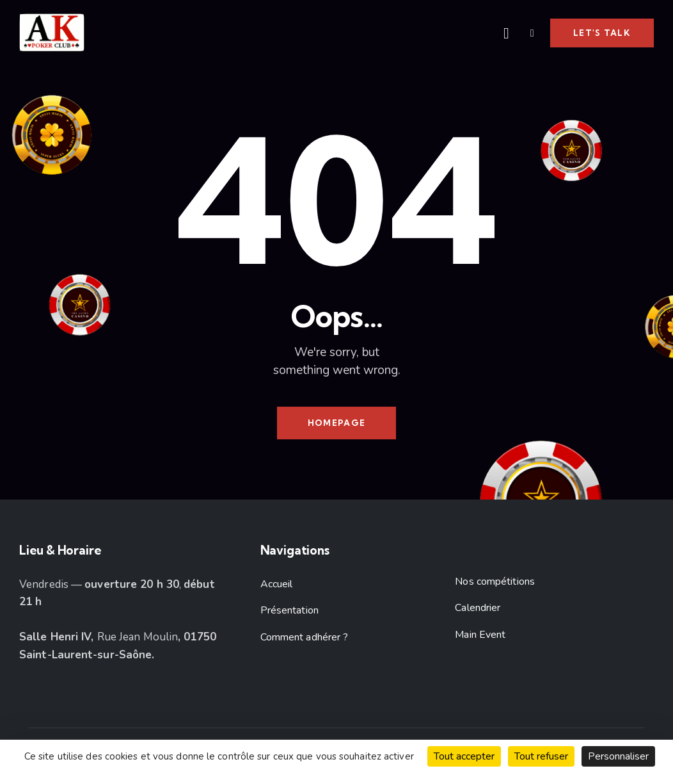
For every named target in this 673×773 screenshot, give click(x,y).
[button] (532, 33)
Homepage (336, 423)
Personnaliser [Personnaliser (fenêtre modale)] (618, 756)
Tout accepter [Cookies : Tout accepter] (464, 756)
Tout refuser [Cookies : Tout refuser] (541, 756)
